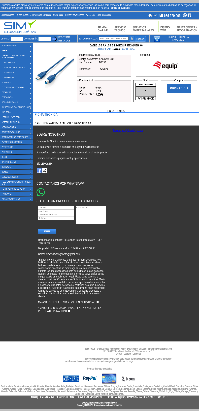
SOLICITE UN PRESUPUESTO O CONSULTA (67, 201)
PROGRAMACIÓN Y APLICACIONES (138, 397)
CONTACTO (162, 397)
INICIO (34, 397)
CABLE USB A (128, 49)
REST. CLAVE (64, 40)
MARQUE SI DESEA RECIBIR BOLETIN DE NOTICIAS (66, 308)
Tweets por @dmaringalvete (128, 130)
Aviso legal (90, 15)
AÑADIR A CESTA (179, 88)
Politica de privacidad (42, 15)
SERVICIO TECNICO (65, 397)
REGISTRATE (64, 37)
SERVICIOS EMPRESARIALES (91, 397)
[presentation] (63, 330)
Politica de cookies (24, 15)
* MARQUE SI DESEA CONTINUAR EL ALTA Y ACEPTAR (69, 315)
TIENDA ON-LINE (46, 397)
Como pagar (58, 15)
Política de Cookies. (119, 8)
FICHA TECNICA (116, 111)
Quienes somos (7, 15)
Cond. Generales (104, 15)
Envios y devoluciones (74, 15)
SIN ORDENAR (104, 49)
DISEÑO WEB (113, 397)
